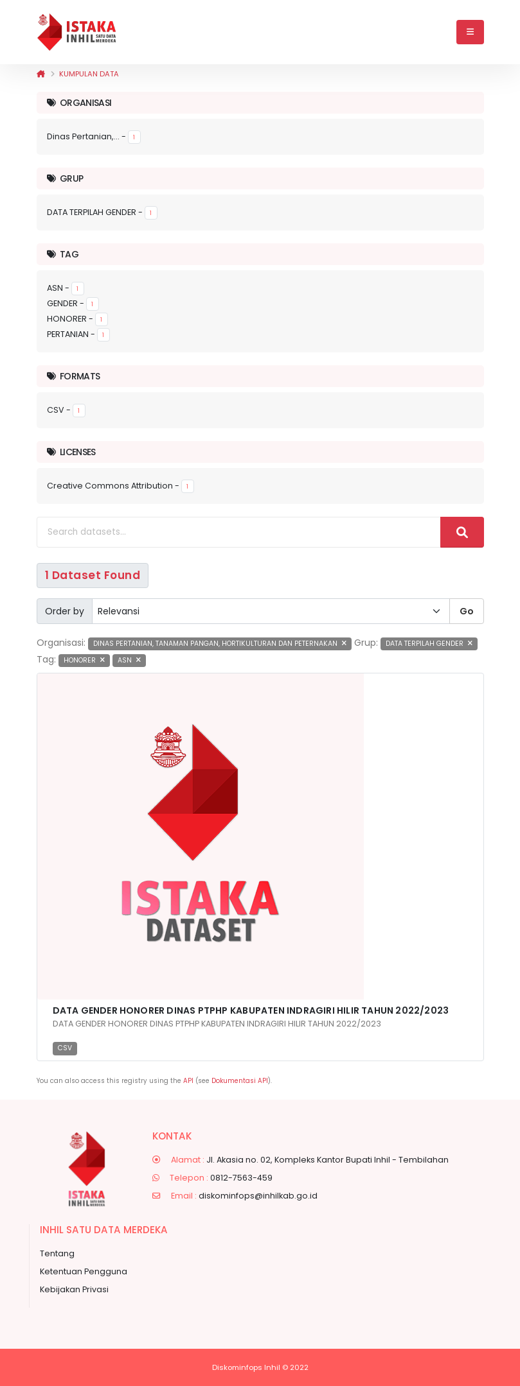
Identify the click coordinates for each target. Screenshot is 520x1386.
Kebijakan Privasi (74, 1289)
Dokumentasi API (239, 1081)
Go (467, 611)
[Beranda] (41, 74)
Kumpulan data (89, 74)
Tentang (57, 1253)
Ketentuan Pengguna (83, 1271)
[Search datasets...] (239, 532)
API (188, 1081)
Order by (64, 611)
